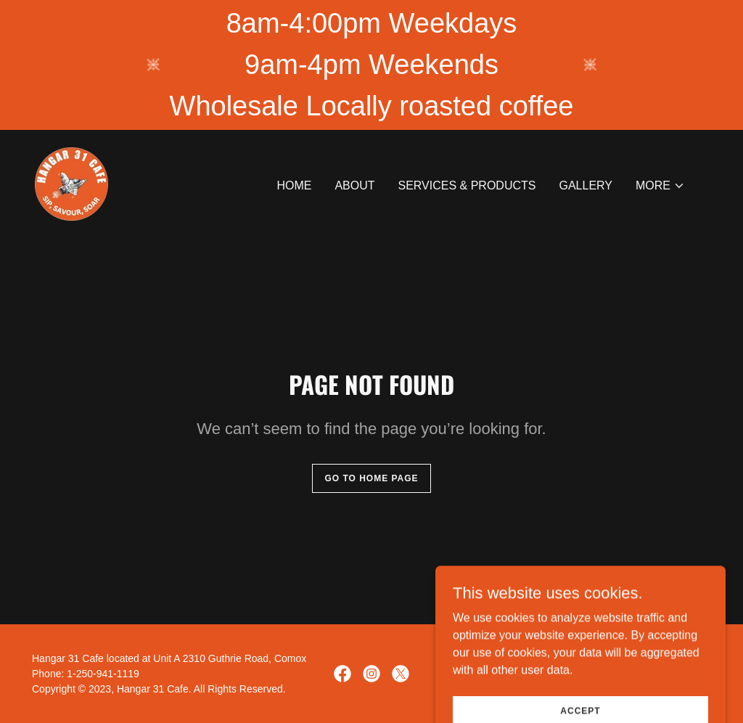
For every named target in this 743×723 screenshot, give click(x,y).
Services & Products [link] (467, 185)
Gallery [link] (585, 185)
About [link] (354, 185)
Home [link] (293, 185)
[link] (71, 183)
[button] (660, 186)
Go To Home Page (371, 478)
